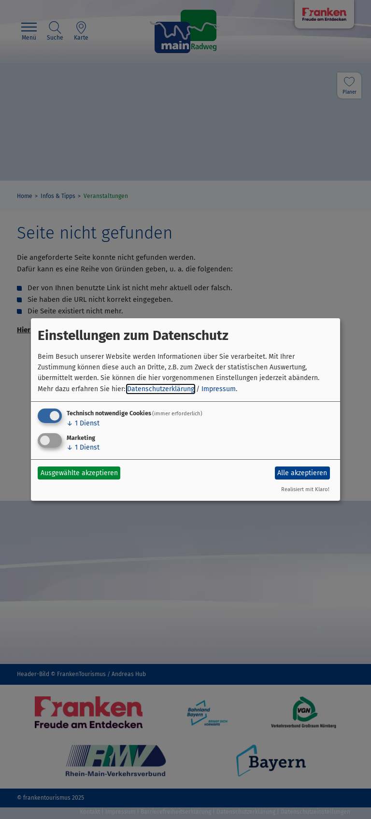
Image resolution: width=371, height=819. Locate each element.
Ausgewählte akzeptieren (79, 473)
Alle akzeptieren (302, 473)
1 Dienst (83, 423)
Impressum (218, 389)
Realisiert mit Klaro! (305, 489)
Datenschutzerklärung (160, 389)
